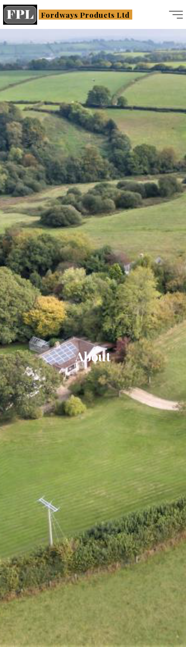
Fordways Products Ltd (85, 14)
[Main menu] (176, 15)
